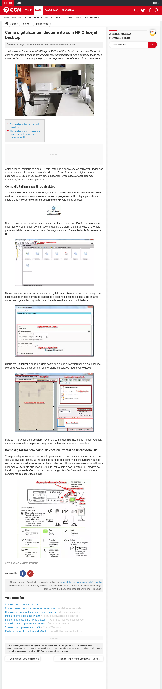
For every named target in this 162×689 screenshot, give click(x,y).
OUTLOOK (49, 17)
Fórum (28, 10)
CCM (39, 651)
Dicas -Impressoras (58, 623)
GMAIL (78, 17)
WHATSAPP (16, 17)
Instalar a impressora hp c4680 (22, 615)
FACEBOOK (38, 17)
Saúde (18, 3)
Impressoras (42, 23)
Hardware (26, 23)
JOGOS (6, 17)
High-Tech (7, 3)
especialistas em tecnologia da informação (81, 582)
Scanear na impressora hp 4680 (23, 627)
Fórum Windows (52, 627)
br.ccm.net (46, 651)
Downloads (51, 10)
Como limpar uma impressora (24, 658)
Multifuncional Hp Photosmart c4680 (26, 631)
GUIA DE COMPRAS (92, 17)
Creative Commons (14, 648)
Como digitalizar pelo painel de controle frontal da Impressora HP (25, 134)
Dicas (38, 10)
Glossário (68, 10)
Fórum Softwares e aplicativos (61, 615)
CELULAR (27, 17)
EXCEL (58, 17)
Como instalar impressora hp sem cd (25, 623)
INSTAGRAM (68, 17)
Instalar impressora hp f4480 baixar (25, 619)
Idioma (156, 3)
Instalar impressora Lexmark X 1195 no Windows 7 (79, 659)
